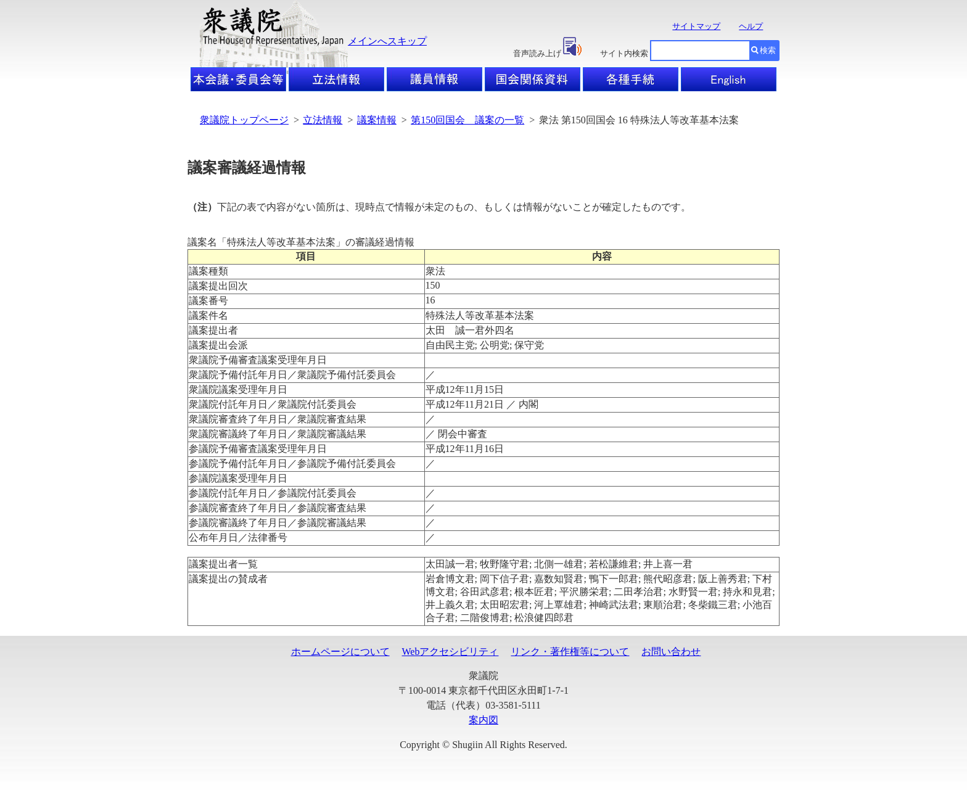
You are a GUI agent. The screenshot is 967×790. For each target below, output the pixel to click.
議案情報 (377, 120)
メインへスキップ (387, 41)
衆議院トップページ (244, 120)
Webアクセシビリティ (450, 651)
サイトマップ (696, 26)
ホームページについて (340, 651)
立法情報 (322, 120)
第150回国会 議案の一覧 (467, 120)
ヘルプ (751, 26)
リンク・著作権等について (570, 651)
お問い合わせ (671, 651)
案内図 (483, 720)
